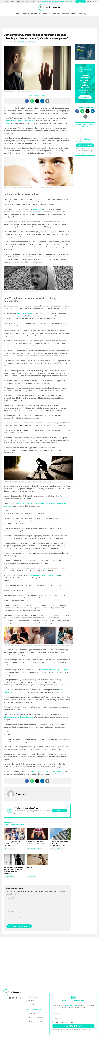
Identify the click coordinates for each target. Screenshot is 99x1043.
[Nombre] (37, 911)
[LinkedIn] (93, 1)
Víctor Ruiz (23, 42)
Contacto (30, 1005)
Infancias (30, 868)
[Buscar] (84, 14)
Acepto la (62, 1022)
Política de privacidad (35, 1017)
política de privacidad (66, 1022)
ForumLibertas (9, 849)
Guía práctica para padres (25, 313)
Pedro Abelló (31, 876)
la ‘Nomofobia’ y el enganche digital (55, 670)
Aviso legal (31, 1013)
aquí (77, 151)
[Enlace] (49, 7)
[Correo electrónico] (37, 917)
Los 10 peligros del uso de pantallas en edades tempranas (13, 844)
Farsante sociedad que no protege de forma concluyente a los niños (59, 844)
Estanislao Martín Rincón (35, 849)
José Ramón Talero (56, 849)
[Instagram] (96, 1)
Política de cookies (34, 1021)
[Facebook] (88, 1)
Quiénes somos (32, 997)
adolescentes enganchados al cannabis (19, 717)
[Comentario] (37, 902)
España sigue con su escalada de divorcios (48, 771)
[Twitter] (90, 1)
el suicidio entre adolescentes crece (45, 575)
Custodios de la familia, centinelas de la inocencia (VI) (36, 844)
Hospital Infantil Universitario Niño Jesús (19, 121)
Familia (33, 42)
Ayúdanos (30, 1001)
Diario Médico (37, 209)
